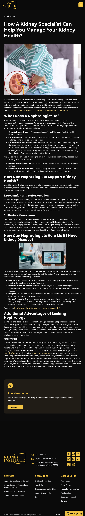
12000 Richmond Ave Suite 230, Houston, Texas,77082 (47, 463)
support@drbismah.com (46, 458)
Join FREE (15, 407)
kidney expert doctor (40, 353)
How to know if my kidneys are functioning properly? (37, 308)
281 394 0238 (41, 454)
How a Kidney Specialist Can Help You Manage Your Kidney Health (40, 110)
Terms (57, 515)
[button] (80, 4)
